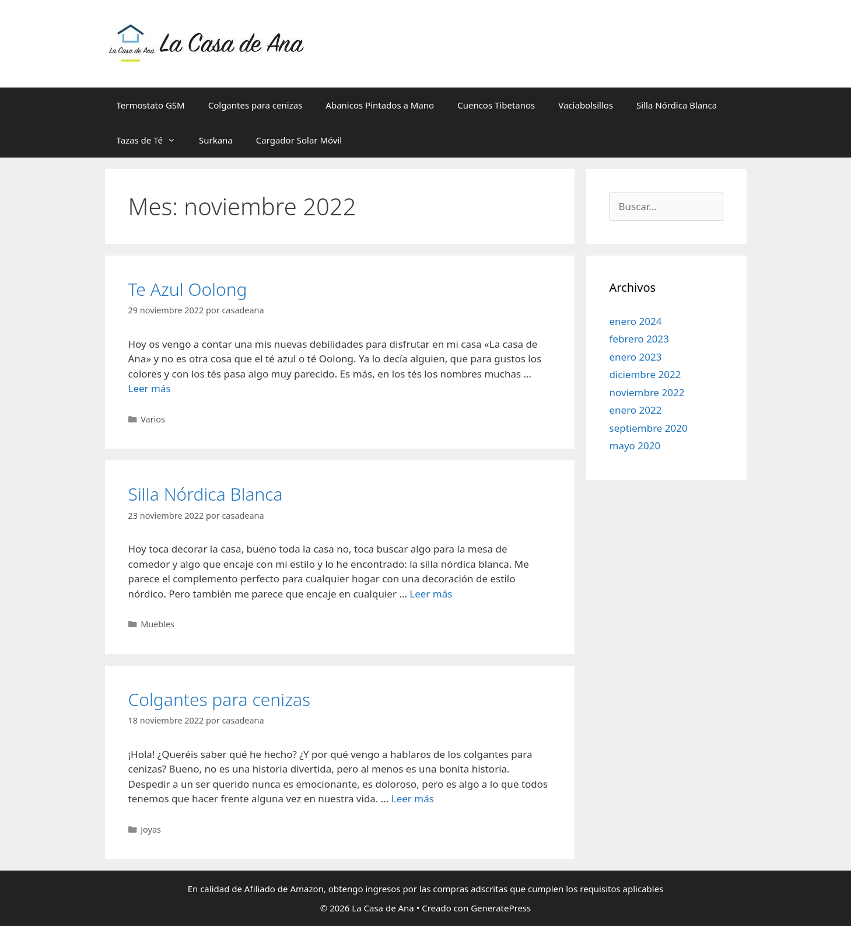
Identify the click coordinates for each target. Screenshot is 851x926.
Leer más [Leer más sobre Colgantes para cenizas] (412, 798)
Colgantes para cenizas (255, 105)
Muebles (157, 624)
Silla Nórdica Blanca (676, 105)
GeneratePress (501, 908)
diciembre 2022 (645, 374)
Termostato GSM (151, 105)
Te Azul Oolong (187, 289)
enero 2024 (636, 321)
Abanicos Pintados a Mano (379, 105)
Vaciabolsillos (585, 105)
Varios (153, 419)
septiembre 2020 (649, 428)
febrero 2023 (639, 338)
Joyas (151, 829)
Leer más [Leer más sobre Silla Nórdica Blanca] (430, 593)
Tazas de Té (152, 140)
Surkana (216, 140)
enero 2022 (636, 410)
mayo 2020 (635, 445)
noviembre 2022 (647, 392)
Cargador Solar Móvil (299, 140)
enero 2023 (636, 357)
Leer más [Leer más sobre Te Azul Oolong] (149, 388)
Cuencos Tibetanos (496, 105)
